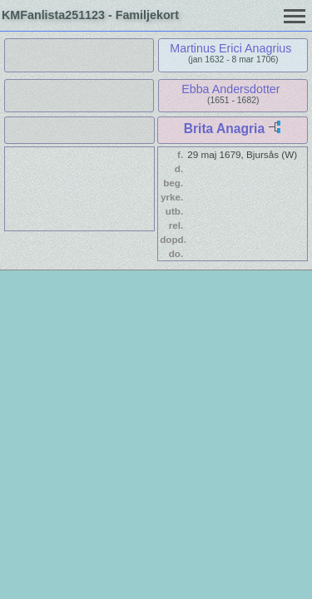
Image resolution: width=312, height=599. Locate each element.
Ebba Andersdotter (230, 89)
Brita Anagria (224, 128)
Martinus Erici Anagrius (230, 48)
